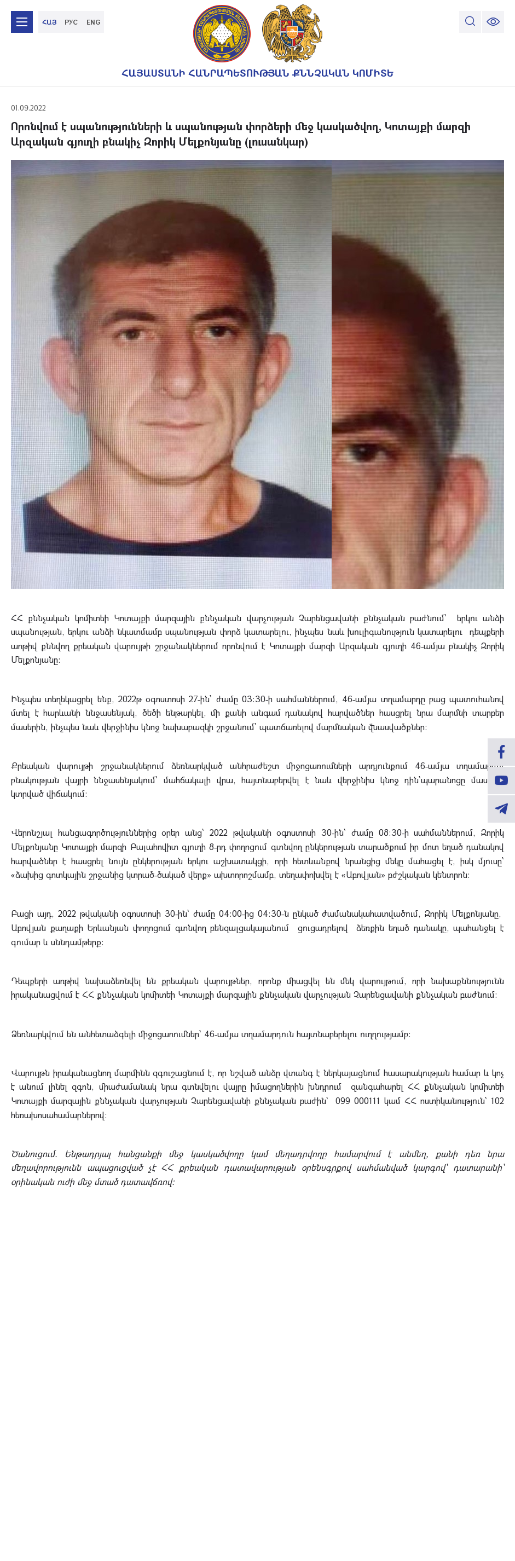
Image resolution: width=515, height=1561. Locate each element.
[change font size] (493, 22)
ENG (93, 22)
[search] (470, 22)
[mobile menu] (22, 22)
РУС (71, 22)
